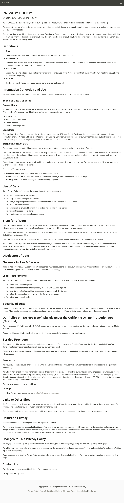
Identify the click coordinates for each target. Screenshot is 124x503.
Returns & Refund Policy (65, 491)
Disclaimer (92, 491)
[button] (121, 3)
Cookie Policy (81, 491)
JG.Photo (5, 3)
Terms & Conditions (47, 491)
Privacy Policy (33, 491)
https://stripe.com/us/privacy (47, 393)
